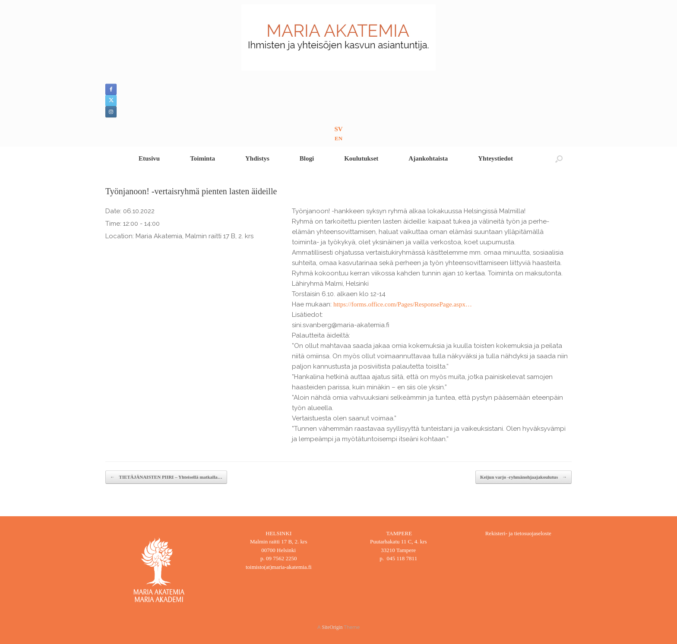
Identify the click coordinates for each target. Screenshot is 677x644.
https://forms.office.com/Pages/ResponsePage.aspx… (402, 304)
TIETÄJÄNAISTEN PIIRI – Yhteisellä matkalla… (166, 477)
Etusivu (149, 158)
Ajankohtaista (428, 158)
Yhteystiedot (495, 158)
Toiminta (202, 158)
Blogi (307, 158)
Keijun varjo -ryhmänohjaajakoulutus (523, 477)
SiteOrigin (332, 627)
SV (338, 129)
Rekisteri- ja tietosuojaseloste (518, 533)
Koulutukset (361, 158)
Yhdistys (257, 158)
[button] (559, 158)
